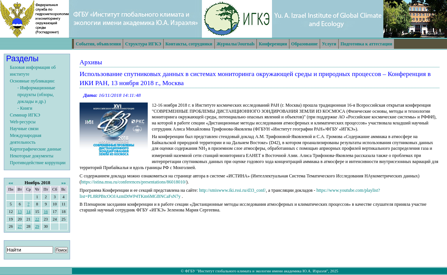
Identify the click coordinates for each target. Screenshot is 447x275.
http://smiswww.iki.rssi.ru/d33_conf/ (232, 190)
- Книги (24, 108)
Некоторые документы (31, 155)
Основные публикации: (32, 81)
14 (29, 212)
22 (37, 219)
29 (37, 226)
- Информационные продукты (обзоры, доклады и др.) (36, 94)
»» (63, 182)
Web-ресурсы (23, 121)
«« (10, 182)
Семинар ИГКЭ (25, 115)
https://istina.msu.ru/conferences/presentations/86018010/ (133, 182)
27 (20, 226)
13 (20, 212)
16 (46, 212)
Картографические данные (35, 149)
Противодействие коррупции (38, 162)
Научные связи (24, 128)
